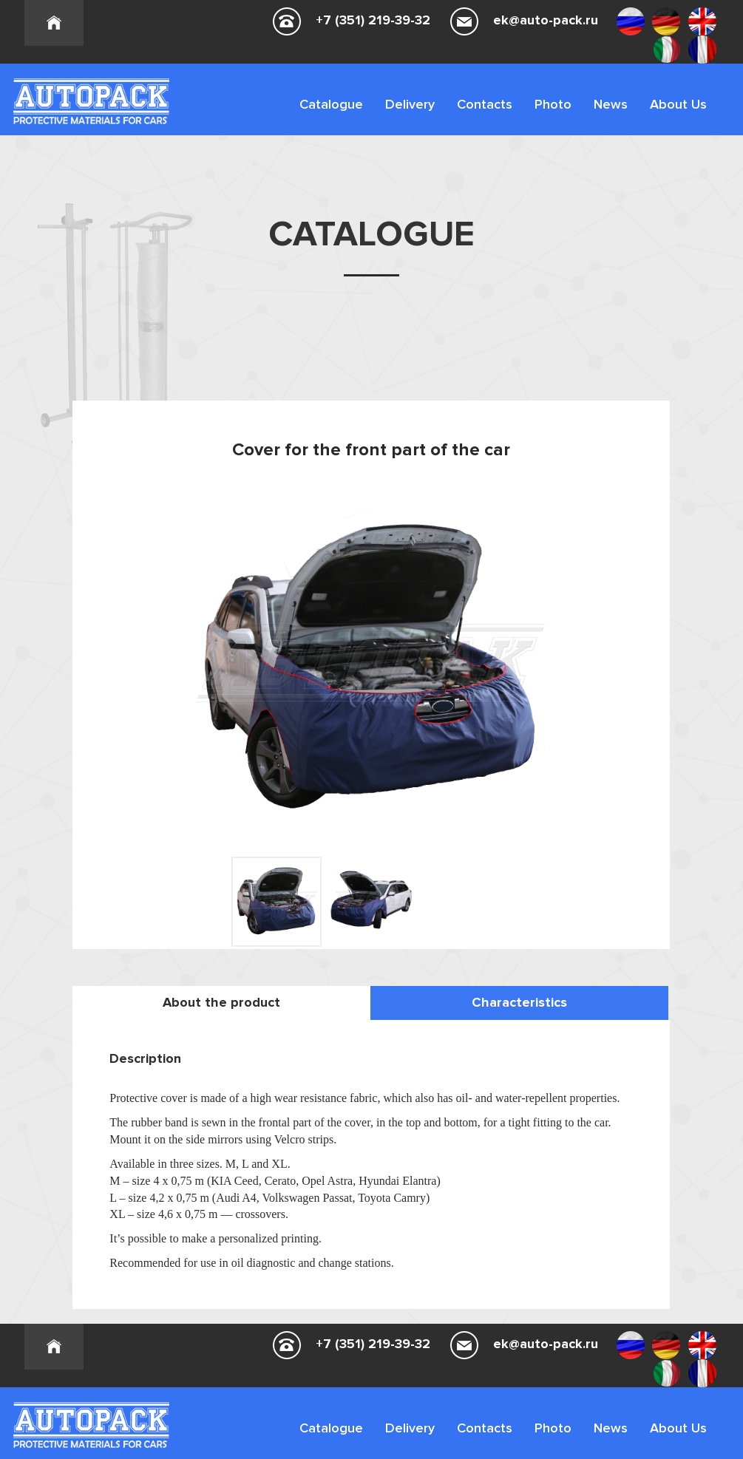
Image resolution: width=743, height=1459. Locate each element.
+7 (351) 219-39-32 (373, 20)
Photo (553, 104)
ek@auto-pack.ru (545, 20)
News (611, 104)
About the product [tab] (221, 1002)
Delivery (410, 104)
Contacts (484, 104)
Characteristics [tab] (519, 1002)
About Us (678, 104)
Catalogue (331, 104)
